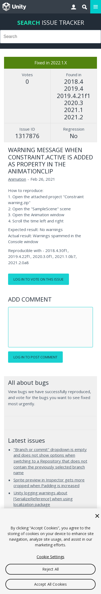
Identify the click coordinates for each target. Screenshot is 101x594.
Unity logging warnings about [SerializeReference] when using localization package (43, 498)
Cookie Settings (50, 556)
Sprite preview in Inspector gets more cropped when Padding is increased (49, 482)
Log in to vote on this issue (38, 279)
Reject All (50, 569)
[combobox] (50, 36)
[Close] (97, 516)
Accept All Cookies (50, 584)
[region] (50, 551)
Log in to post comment (35, 357)
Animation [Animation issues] (17, 179)
